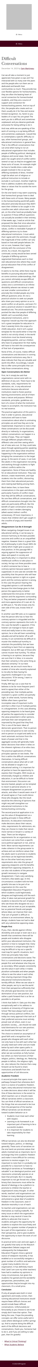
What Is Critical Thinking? (15, 1341)
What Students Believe (14, 1344)
